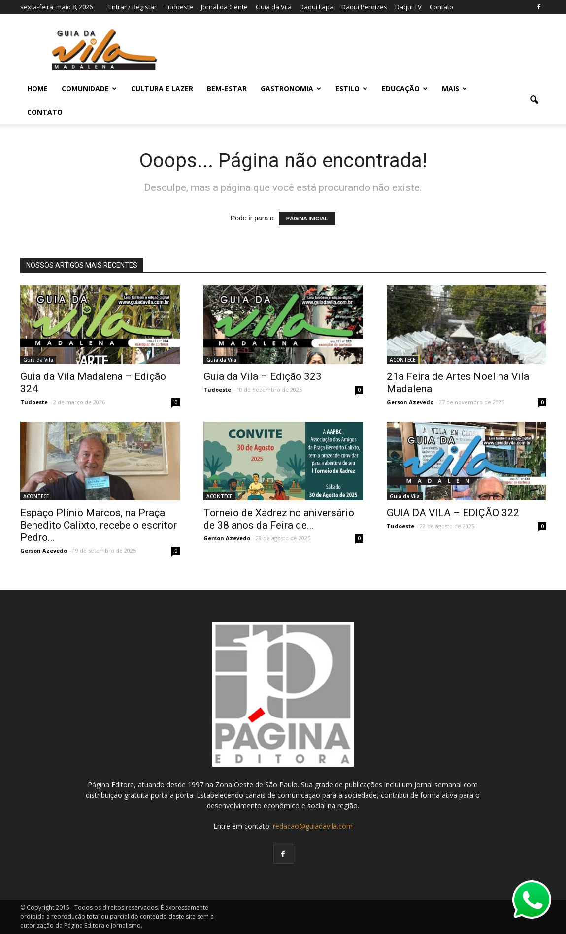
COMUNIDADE (89, 88)
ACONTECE (402, 359)
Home (37, 88)
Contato (441, 6)
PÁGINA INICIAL (307, 218)
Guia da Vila (274, 6)
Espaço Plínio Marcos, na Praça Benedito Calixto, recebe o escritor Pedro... (98, 525)
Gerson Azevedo (410, 401)
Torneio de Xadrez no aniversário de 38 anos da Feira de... (278, 519)
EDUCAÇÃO (405, 88)
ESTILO (351, 88)
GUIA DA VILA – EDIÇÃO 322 (453, 513)
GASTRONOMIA (291, 88)
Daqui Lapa (316, 6)
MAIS (454, 88)
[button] (534, 100)
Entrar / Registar (132, 6)
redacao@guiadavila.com (313, 826)
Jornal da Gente (224, 6)
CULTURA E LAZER (162, 88)
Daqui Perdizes (364, 6)
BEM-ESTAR (227, 88)
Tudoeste (179, 6)
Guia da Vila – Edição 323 (262, 376)
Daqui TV (408, 6)
